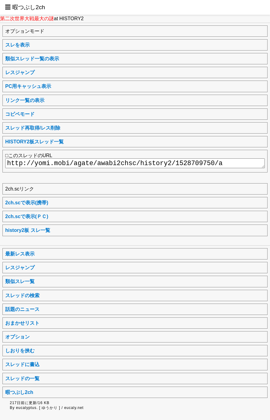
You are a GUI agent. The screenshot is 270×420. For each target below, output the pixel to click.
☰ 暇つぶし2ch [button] (25, 7)
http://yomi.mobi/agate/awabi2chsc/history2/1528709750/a (135, 163)
